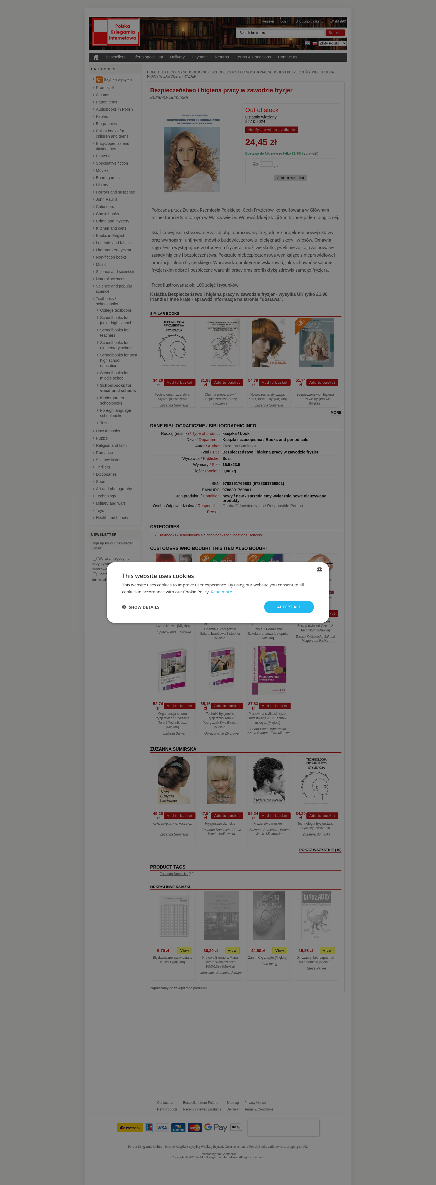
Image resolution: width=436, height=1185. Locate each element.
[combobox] (319, 569)
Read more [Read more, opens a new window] (221, 591)
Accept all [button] (289, 606)
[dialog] (218, 592)
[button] (140, 606)
